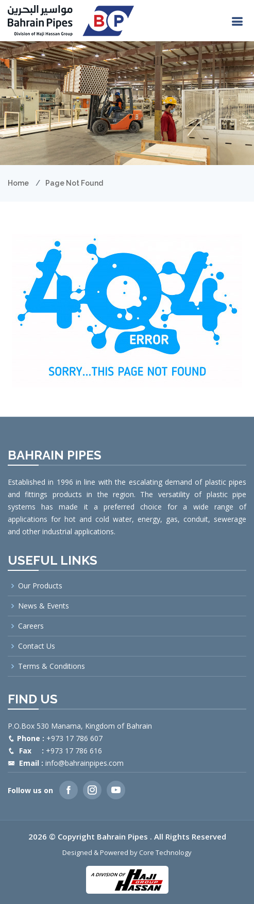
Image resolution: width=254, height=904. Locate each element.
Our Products (40, 585)
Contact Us (36, 646)
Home (18, 183)
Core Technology (165, 852)
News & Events (43, 606)
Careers (31, 626)
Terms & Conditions (51, 666)
